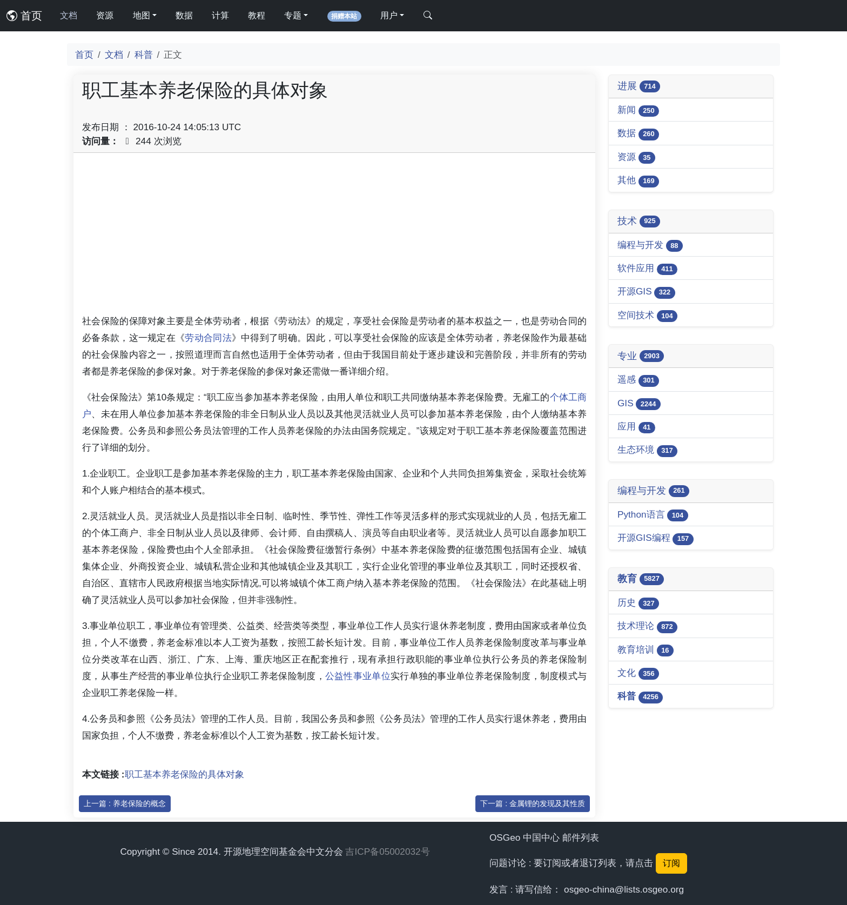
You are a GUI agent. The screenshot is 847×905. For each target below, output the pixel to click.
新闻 (638, 110)
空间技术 (647, 316)
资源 (104, 15)
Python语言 (652, 515)
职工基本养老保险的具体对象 (184, 774)
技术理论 (647, 626)
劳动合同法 (208, 337)
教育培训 (645, 650)
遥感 (638, 380)
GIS (639, 404)
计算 (220, 15)
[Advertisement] (334, 237)
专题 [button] (292, 15)
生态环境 (647, 450)
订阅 (671, 863)
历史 (638, 603)
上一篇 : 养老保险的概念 (125, 803)
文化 (638, 673)
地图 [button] (141, 15)
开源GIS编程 (655, 538)
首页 (24, 16)
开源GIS (646, 292)
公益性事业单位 (358, 676)
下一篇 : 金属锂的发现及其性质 (532, 803)
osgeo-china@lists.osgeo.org (624, 889)
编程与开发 (650, 245)
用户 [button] (389, 15)
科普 (144, 54)
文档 (68, 15)
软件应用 (647, 269)
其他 (638, 181)
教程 (256, 15)
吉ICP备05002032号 (387, 851)
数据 (184, 15)
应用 (636, 427)
